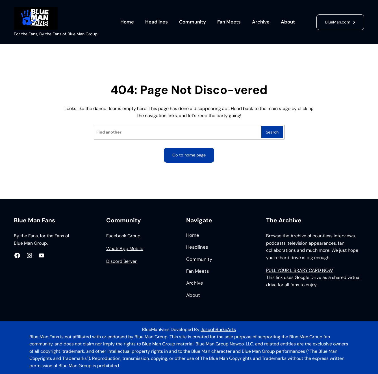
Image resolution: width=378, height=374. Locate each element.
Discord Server (121, 261)
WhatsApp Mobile (124, 249)
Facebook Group (123, 236)
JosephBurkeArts (218, 329)
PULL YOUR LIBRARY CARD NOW (299, 270)
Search (272, 132)
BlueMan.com (337, 22)
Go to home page (189, 155)
